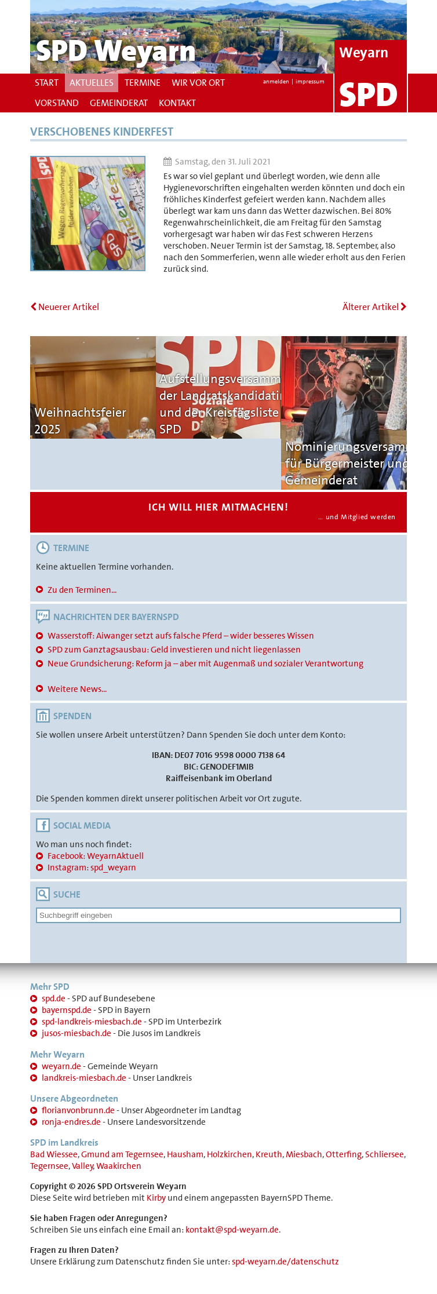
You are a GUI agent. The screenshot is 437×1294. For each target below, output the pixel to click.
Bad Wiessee (54, 1154)
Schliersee (384, 1154)
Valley (82, 1166)
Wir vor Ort (198, 82)
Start (47, 82)
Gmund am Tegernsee (122, 1154)
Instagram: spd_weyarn (92, 867)
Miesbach (304, 1154)
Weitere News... (77, 689)
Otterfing (344, 1154)
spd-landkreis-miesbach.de (92, 1021)
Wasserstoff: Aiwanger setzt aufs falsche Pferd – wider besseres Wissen (181, 635)
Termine (143, 82)
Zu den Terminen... (82, 590)
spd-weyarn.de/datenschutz (285, 1261)
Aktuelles (92, 82)
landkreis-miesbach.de (84, 1078)
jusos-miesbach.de (76, 1033)
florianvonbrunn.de (78, 1110)
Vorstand (57, 103)
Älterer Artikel (375, 307)
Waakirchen (118, 1166)
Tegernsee (49, 1166)
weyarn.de (61, 1066)
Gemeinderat (119, 103)
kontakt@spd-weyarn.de (232, 1229)
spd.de (53, 998)
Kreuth (269, 1154)
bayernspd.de (67, 1010)
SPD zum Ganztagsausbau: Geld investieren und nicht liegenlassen (174, 649)
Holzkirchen (229, 1154)
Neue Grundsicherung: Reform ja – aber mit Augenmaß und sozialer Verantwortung (205, 663)
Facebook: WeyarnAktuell (96, 856)
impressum (310, 81)
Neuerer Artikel (64, 307)
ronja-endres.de (71, 1122)
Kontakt (177, 103)
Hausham (185, 1154)
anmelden (276, 81)
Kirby (156, 1198)
